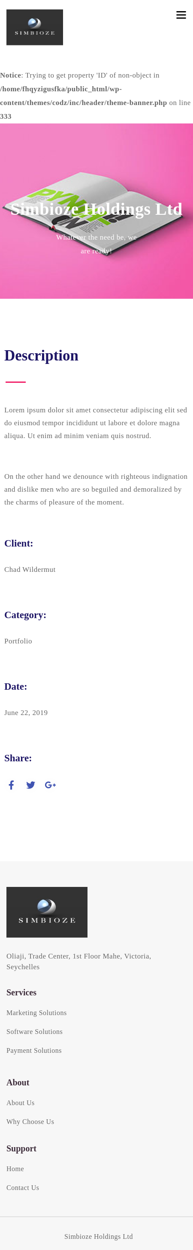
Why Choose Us (30, 1121)
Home (15, 1168)
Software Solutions (34, 1031)
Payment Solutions (34, 1050)
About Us (20, 1102)
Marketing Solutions (36, 1012)
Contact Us (22, 1187)
